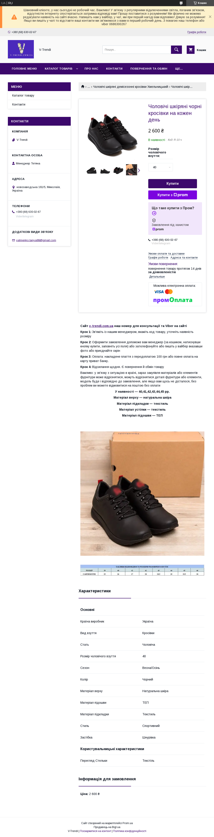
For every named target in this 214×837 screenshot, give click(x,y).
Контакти (114, 68)
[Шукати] (176, 50)
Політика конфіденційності (129, 831)
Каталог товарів (58, 68)
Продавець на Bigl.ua (107, 827)
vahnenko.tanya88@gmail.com (36, 240)
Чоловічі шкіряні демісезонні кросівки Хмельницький (130, 86)
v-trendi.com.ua (101, 326)
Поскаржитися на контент (95, 831)
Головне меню (24, 68)
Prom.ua (128, 823)
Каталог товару (23, 95)
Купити (173, 183)
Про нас (91, 68)
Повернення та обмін (148, 68)
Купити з (172, 195)
